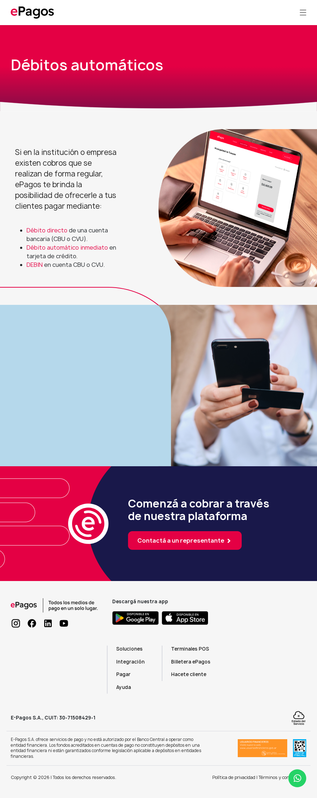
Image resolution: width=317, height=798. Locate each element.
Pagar (123, 674)
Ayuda (123, 687)
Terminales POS (190, 649)
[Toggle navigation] (303, 12)
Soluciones (129, 649)
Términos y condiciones (282, 777)
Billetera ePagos (190, 661)
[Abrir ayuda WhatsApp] (297, 778)
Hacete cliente (188, 674)
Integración (130, 661)
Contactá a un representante (184, 540)
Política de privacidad (233, 777)
